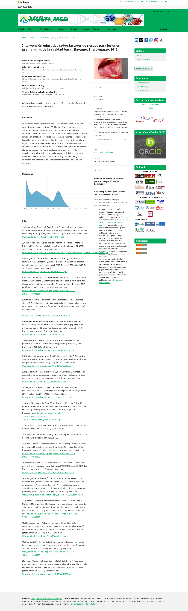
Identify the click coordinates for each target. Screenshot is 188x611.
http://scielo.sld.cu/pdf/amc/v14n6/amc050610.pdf (44, 536)
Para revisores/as (143, 90)
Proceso (60, 29)
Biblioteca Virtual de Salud (156, 2)
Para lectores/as (142, 82)
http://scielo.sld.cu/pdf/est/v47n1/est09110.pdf (43, 334)
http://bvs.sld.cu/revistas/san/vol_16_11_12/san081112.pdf (48, 472)
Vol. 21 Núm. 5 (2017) (48, 37)
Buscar (164, 29)
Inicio (24, 37)
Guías (150, 108)
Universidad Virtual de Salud (131, 2)
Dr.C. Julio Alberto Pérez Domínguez (46, 598)
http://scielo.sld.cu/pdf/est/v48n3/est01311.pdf (43, 237)
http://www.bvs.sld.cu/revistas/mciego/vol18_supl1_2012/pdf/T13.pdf (52, 495)
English (139, 55)
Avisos (86, 29)
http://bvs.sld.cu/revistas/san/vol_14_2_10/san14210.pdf (47, 574)
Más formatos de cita (104, 140)
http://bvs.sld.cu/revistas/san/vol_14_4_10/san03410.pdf (47, 315)
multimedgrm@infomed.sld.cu (84, 604)
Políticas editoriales (150, 104)
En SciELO (112, 29)
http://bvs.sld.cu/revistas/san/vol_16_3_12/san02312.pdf (47, 366)
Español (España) (143, 59)
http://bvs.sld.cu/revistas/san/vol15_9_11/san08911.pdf (46, 397)
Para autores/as (142, 86)
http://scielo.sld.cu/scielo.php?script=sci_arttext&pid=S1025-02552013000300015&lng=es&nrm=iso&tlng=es (42, 416)
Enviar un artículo (144, 68)
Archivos (31, 29)
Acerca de (97, 29)
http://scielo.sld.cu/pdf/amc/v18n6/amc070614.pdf (44, 271)
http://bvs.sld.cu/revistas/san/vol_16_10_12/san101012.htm (48, 350)
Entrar (167, 11)
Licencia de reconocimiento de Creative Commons (113, 222)
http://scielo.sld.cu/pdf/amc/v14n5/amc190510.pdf (44, 381)
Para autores (45, 29)
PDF (99, 87)
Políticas (74, 29)
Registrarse (157, 11)
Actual (21, 29)
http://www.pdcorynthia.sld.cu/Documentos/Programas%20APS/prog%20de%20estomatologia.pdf (65, 252)
